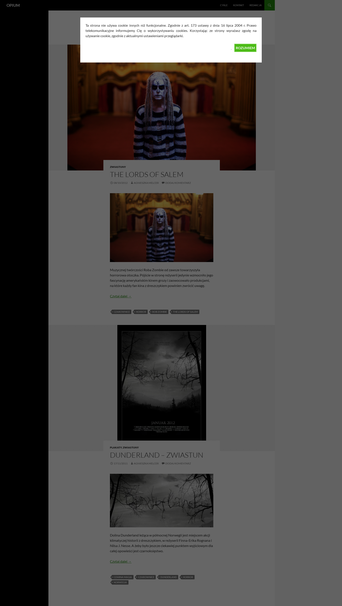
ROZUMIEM (245, 48)
